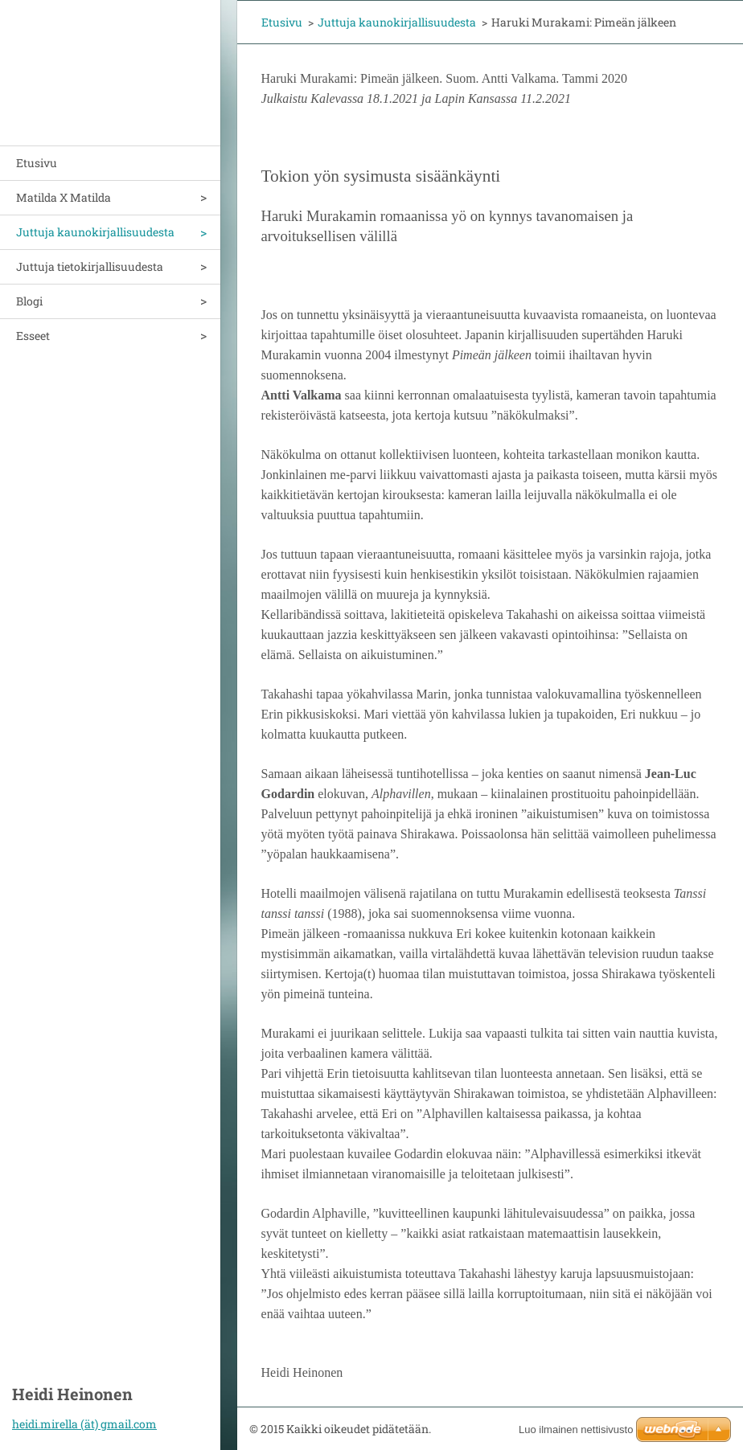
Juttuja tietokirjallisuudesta (89, 266)
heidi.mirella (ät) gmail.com (84, 1424)
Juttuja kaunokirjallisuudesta (95, 232)
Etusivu (36, 162)
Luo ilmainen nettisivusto (576, 1429)
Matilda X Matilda (63, 197)
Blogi (29, 301)
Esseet (33, 335)
